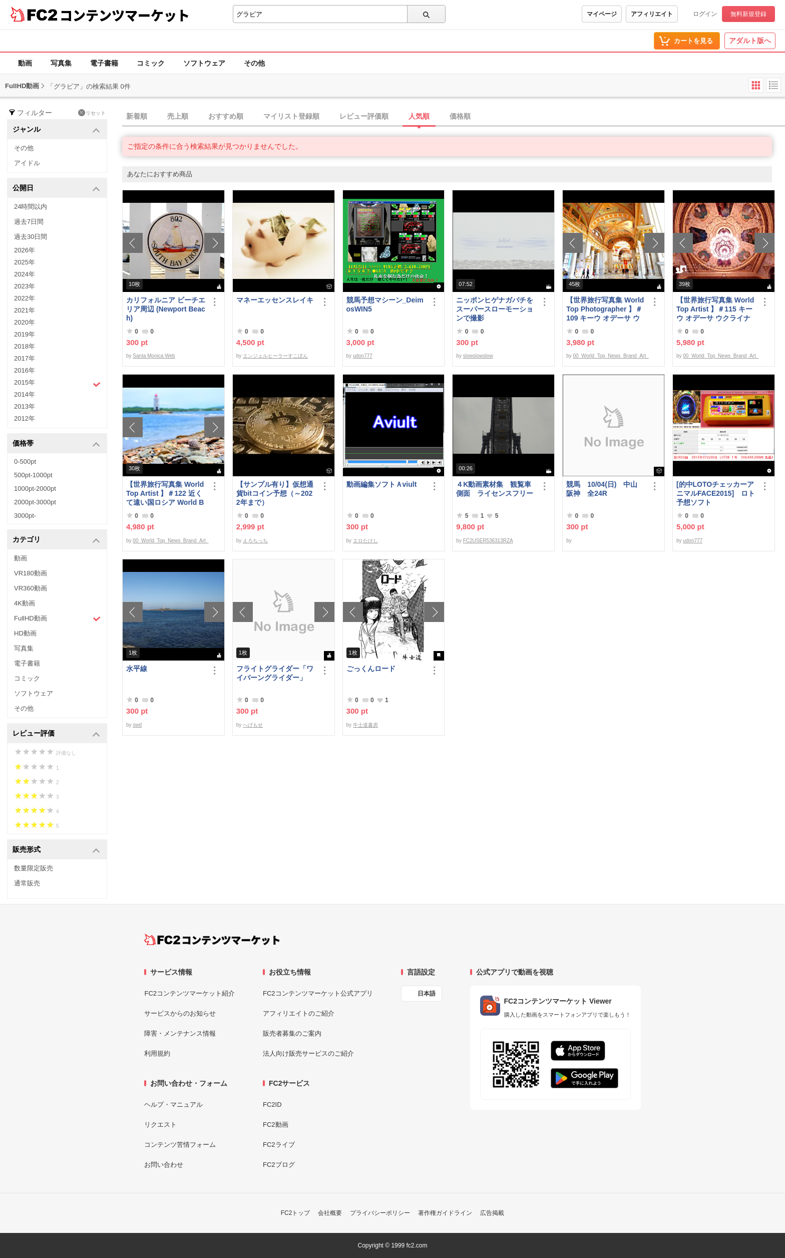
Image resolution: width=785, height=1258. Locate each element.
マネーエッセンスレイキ (274, 300)
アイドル (27, 163)
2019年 (24, 334)
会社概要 (330, 1212)
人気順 (419, 116)
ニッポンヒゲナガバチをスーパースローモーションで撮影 (494, 309)
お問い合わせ (163, 1164)
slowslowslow (478, 356)
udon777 (362, 356)
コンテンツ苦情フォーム (180, 1144)
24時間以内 (30, 206)
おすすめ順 (225, 116)
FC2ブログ (279, 1164)
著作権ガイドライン (445, 1212)
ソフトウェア (204, 63)
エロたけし (365, 540)
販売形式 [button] (56, 850)
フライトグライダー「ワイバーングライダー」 (274, 673)
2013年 (24, 406)
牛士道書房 (365, 725)
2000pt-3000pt (35, 502)
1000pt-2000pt (35, 488)
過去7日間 (29, 221)
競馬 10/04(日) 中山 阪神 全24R (605, 488)
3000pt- (25, 515)
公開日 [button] (56, 188)
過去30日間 (30, 236)
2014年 (24, 394)
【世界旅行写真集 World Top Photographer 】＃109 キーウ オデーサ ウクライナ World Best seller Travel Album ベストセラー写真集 (605, 309)
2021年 (24, 310)
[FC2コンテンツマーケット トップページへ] (212, 939)
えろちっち (255, 540)
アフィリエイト (652, 14)
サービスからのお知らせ (180, 1013)
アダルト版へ (750, 41)
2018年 (24, 346)
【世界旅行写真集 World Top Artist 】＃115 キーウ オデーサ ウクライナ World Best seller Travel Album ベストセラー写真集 (715, 309)
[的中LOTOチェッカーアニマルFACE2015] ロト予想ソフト (715, 493)
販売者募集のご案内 (292, 1033)
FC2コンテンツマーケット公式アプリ (318, 993)
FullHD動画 (57, 618)
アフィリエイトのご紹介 (298, 1013)
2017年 (24, 358)
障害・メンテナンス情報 (180, 1033)
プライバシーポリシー (380, 1212)
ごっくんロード (371, 669)
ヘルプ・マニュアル (173, 1104)
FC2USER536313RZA (488, 540)
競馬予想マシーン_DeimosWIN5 (385, 304)
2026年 (24, 250)
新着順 (136, 116)
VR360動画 (30, 588)
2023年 (24, 286)
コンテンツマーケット (125, 15)
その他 (254, 63)
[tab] (453, 117)
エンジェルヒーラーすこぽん (275, 356)
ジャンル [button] (56, 130)
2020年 (24, 322)
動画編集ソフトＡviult (381, 484)
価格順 (460, 116)
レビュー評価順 (363, 116)
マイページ (602, 14)
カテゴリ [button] (56, 540)
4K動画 (24, 603)
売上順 (177, 116)
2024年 (24, 274)
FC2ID (272, 1104)
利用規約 (157, 1053)
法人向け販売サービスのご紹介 (308, 1053)
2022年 (24, 298)
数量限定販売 (33, 868)
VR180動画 (30, 573)
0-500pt (25, 461)
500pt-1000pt (33, 475)
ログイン (705, 14)
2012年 (24, 418)
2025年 (24, 262)
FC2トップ (295, 1212)
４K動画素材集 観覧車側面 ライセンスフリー (494, 488)
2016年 (24, 370)
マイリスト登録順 (291, 116)
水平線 (136, 669)
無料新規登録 (748, 14)
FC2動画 (275, 1124)
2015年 (57, 384)
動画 (25, 63)
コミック (151, 63)
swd (137, 725)
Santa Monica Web (154, 356)
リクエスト (160, 1124)
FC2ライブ (279, 1144)
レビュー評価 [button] (56, 734)
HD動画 (25, 633)
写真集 (61, 63)
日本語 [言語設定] (427, 993)
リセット (92, 112)
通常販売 (27, 883)
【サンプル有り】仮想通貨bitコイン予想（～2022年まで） (274, 493)
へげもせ (253, 725)
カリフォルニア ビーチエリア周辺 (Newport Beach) (165, 309)
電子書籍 (104, 63)
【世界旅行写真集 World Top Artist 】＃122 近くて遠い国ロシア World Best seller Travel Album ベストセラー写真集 (165, 493)
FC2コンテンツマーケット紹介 (189, 993)
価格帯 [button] (56, 444)
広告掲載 (492, 1212)
